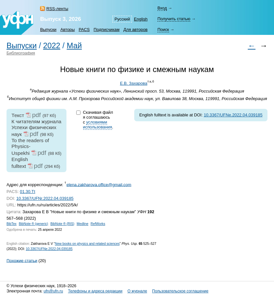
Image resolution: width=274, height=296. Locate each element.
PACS (84, 29)
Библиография (21, 53)
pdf (36, 114)
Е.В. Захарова (133, 83)
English (141, 19)
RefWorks (98, 224)
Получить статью (173, 18)
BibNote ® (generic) (33, 224)
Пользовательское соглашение (180, 291)
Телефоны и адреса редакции (95, 291)
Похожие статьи (22, 260)
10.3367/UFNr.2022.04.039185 (45, 198)
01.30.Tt (27, 191)
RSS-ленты (57, 8)
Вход (162, 8)
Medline (82, 224)
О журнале (137, 291)
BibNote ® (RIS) (62, 224)
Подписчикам (106, 29)
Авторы (67, 29)
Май (74, 45)
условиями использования (97, 124)
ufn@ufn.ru (53, 291)
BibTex (12, 224)
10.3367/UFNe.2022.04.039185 (233, 114)
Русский (122, 19)
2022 (51, 45)
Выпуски (48, 29)
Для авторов (135, 29)
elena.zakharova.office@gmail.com (98, 184)
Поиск (163, 29)
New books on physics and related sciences (87, 243)
